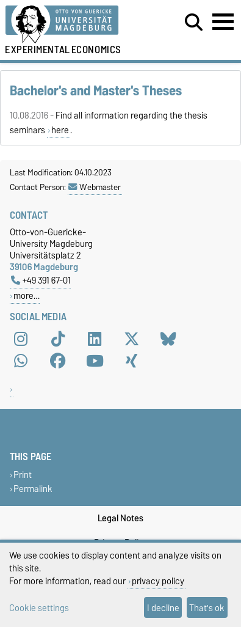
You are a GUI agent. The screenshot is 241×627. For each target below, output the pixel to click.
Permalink (32, 489)
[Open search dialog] (194, 22)
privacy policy (158, 580)
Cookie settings (39, 607)
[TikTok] (58, 339)
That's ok (207, 607)
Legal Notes (120, 518)
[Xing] (132, 361)
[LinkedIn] (95, 339)
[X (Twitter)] (132, 339)
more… (26, 295)
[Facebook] (58, 361)
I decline (163, 607)
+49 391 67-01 (41, 280)
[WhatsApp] (21, 361)
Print (22, 475)
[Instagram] (21, 339)
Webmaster (94, 187)
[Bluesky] (168, 339)
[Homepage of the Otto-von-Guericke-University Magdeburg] (74, 25)
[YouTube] (95, 361)
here (60, 130)
